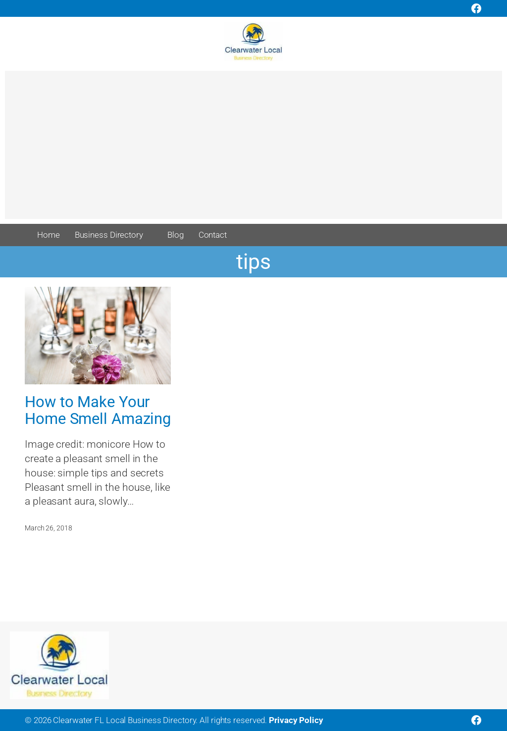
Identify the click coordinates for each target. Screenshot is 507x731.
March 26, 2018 (48, 528)
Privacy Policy (296, 720)
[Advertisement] (253, 149)
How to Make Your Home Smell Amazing (98, 410)
